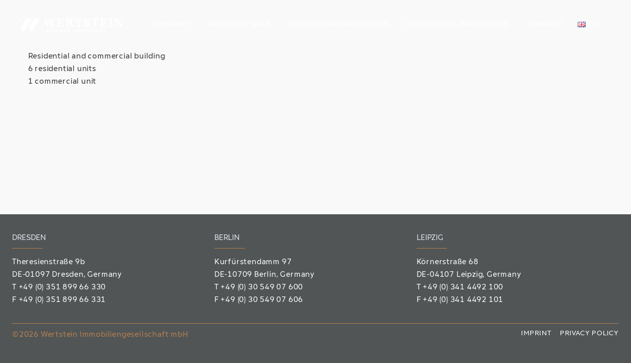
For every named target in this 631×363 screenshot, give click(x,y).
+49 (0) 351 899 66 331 (62, 300)
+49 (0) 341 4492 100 (463, 287)
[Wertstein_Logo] (73, 25)
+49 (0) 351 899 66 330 (62, 287)
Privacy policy (589, 334)
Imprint (536, 334)
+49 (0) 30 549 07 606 (261, 300)
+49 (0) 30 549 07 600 (261, 287)
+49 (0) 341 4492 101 (463, 300)
